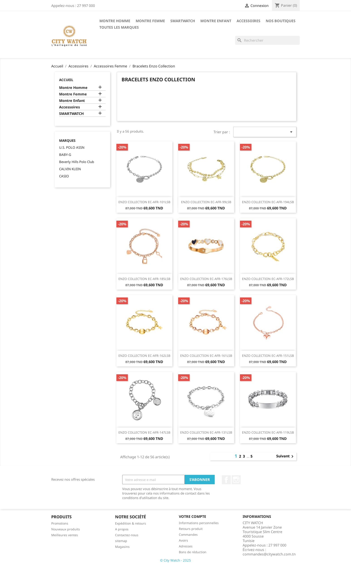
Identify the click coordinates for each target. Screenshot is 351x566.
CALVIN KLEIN (70, 169)
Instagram (236, 479)
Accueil (66, 79)
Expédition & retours (130, 523)
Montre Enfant (215, 20)
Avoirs (183, 540)
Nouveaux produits (65, 529)
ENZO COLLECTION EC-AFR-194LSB (268, 202)
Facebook (226, 479)
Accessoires (248, 20)
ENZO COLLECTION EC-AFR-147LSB (144, 432)
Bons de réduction (192, 552)
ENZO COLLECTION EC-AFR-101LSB (144, 202)
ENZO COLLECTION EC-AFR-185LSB (144, 279)
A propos (121, 529)
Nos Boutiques (280, 20)
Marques (67, 140)
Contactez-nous (126, 535)
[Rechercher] (267, 40)
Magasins (122, 546)
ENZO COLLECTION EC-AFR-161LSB (206, 355)
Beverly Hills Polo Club (76, 161)
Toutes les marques (119, 27)
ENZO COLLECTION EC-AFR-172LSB (268, 279)
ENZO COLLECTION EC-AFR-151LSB (268, 355)
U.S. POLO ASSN (71, 147)
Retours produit (191, 529)
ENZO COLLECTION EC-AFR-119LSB (268, 432)
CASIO (64, 176)
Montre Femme (150, 20)
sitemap (121, 541)
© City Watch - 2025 (175, 560)
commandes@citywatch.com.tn (269, 554)
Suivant (285, 456)
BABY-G (65, 154)
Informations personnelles (199, 523)
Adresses (186, 546)
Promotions (59, 523)
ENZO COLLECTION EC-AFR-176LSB (206, 279)
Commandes (188, 534)
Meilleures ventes (64, 535)
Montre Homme (114, 20)
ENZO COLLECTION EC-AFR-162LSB (144, 355)
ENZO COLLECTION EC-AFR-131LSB (206, 432)
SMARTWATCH (182, 20)
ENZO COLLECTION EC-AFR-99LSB (206, 202)
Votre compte (192, 516)
